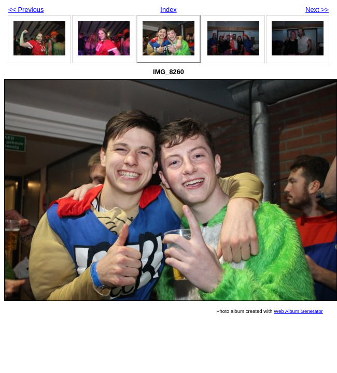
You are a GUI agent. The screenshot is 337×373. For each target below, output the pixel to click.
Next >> (317, 9)
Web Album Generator (298, 311)
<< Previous (26, 9)
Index (168, 9)
